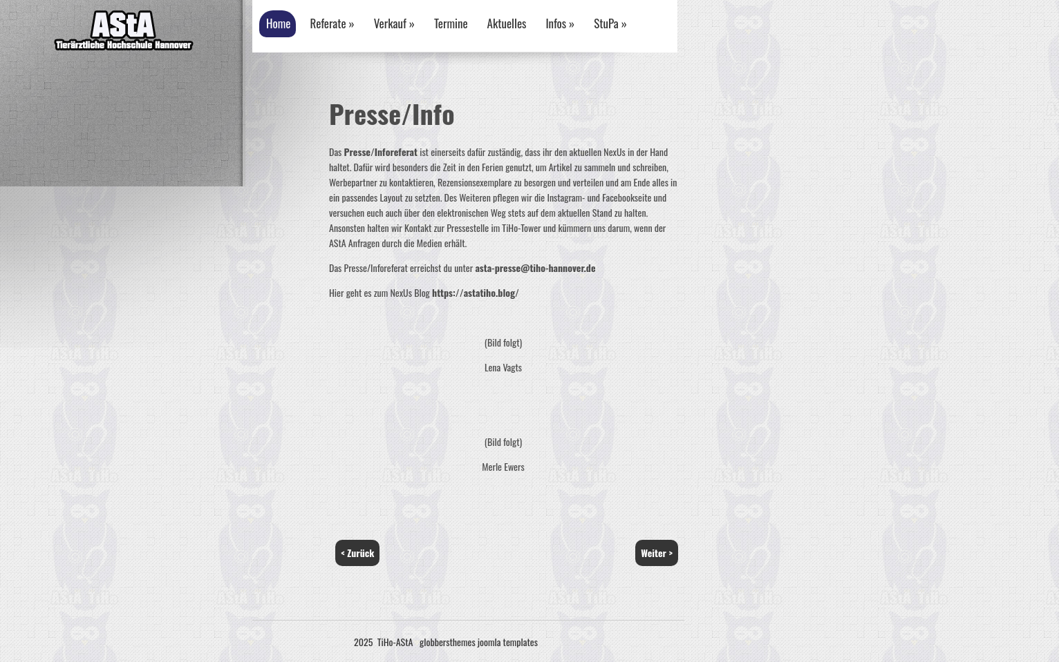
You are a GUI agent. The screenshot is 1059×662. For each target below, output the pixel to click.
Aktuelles (507, 23)
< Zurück (357, 552)
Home (278, 23)
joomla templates (508, 641)
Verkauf (394, 23)
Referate (332, 23)
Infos (559, 23)
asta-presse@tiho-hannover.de (535, 267)
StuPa (610, 23)
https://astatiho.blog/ (475, 292)
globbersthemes (448, 641)
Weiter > (657, 552)
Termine (451, 23)
